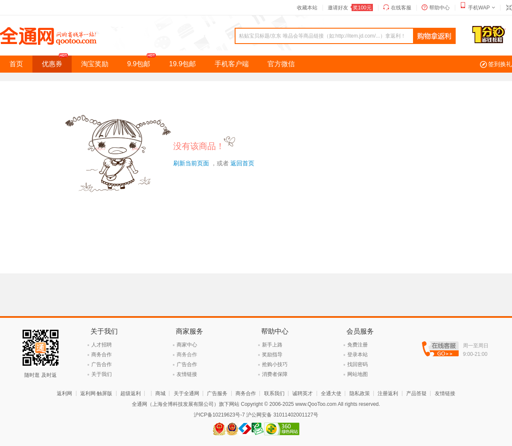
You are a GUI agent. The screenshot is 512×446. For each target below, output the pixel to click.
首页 (16, 63)
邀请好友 (350, 8)
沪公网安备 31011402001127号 (282, 415)
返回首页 (242, 163)
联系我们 (274, 393)
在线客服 (401, 8)
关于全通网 (186, 393)
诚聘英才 (302, 393)
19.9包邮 (182, 63)
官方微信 (281, 63)
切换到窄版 (508, 8)
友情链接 (187, 374)
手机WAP (479, 8)
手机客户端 (232, 63)
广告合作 (101, 364)
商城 (160, 393)
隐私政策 (359, 393)
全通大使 (331, 393)
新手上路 (272, 345)
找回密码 (357, 364)
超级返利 (130, 393)
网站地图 (357, 374)
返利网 (64, 393)
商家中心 (187, 345)
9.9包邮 (143, 61)
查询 (434, 36)
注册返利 (388, 393)
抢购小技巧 (275, 364)
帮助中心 (439, 8)
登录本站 (357, 355)
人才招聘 (101, 345)
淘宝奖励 (94, 63)
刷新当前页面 (191, 163)
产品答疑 (416, 393)
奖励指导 (272, 355)
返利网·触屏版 (96, 393)
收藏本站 (307, 8)
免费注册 (357, 345)
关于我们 (101, 374)
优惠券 (57, 61)
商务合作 (101, 355)
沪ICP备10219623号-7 (219, 415)
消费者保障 (275, 374)
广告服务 (217, 393)
